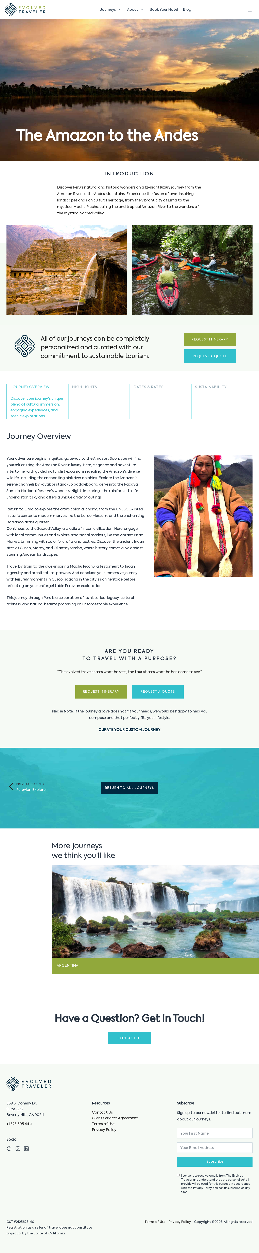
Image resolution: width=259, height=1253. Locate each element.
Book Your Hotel (164, 10)
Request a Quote (209, 356)
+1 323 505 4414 (19, 1124)
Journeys (111, 9)
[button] (37, 401)
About (136, 9)
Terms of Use (103, 1124)
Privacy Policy (104, 1130)
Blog (187, 10)
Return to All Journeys (129, 788)
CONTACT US (129, 1038)
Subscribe (214, 1162)
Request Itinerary (209, 339)
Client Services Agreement (115, 1118)
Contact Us (102, 1113)
